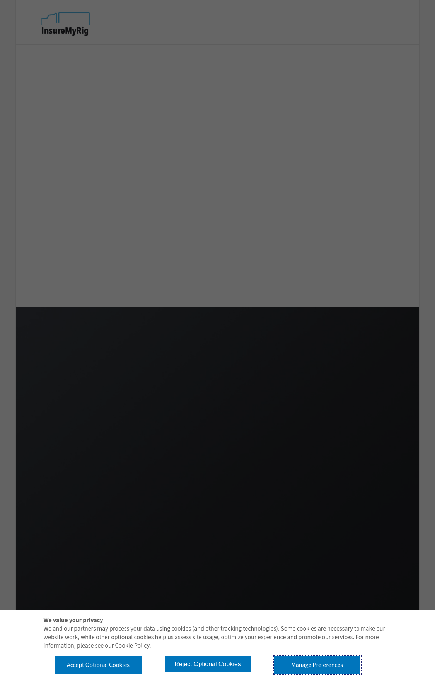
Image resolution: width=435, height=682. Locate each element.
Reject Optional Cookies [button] (207, 664)
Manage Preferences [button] (317, 665)
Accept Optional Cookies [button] (98, 665)
